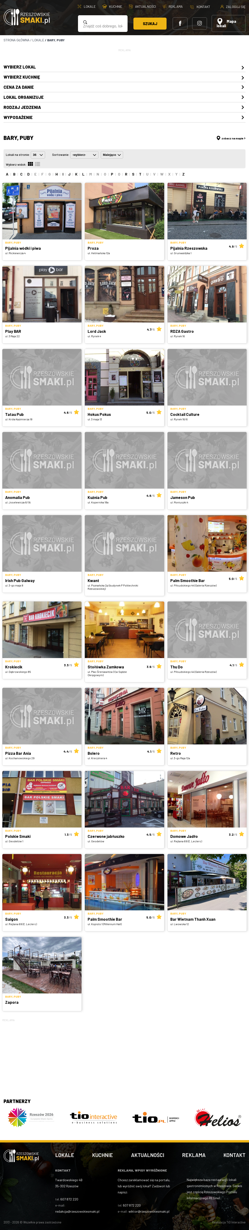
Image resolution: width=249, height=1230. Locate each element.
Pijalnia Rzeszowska (188, 248)
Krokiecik (13, 666)
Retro (175, 753)
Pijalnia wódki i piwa (23, 248)
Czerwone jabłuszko (106, 836)
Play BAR (13, 331)
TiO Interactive (235, 1222)
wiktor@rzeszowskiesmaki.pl (148, 1211)
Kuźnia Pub (97, 497)
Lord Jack (97, 331)
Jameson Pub (182, 497)
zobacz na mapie (230, 137)
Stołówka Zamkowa (106, 666)
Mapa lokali (226, 23)
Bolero (94, 753)
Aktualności (147, 1155)
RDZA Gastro (182, 331)
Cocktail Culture (184, 414)
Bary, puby (13, 242)
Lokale (64, 1155)
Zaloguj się (232, 6)
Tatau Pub (14, 414)
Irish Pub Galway (20, 580)
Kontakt (234, 1155)
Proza (93, 248)
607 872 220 (69, 1199)
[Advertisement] (124, 1055)
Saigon (11, 919)
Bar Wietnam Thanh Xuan (192, 919)
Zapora (12, 1002)
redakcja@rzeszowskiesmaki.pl (77, 1211)
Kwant (93, 580)
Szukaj (150, 23)
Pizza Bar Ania (18, 753)
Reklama (194, 1155)
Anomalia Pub (17, 497)
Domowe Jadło (184, 836)
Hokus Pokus (99, 414)
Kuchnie (102, 1155)
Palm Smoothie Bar (187, 580)
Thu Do (176, 666)
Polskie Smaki (18, 836)
